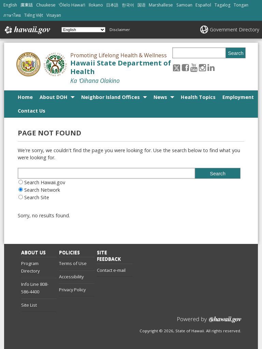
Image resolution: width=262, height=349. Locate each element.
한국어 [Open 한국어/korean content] (128, 5)
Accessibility (71, 277)
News (160, 97)
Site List (29, 305)
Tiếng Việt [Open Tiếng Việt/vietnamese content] (33, 15)
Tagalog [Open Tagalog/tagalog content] (222, 5)
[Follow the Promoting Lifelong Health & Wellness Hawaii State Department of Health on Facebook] (185, 67)
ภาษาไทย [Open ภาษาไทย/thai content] (12, 15)
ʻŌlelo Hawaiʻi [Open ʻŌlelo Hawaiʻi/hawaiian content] (72, 5)
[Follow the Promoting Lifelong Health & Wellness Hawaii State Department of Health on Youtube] (194, 67)
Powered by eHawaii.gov (209, 322)
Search (236, 53)
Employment (238, 97)
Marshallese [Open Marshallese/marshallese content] (161, 5)
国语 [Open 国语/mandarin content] (141, 5)
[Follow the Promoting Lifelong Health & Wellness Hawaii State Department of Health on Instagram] (202, 67)
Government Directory (234, 29)
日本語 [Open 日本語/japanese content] (112, 5)
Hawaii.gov (27, 30)
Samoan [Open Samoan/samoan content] (184, 5)
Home (25, 97)
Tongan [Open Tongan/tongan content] (241, 5)
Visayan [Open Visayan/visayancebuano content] (53, 15)
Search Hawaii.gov (44, 182)
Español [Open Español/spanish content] (203, 5)
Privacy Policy (72, 290)
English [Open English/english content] (10, 5)
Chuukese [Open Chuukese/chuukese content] (46, 5)
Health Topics (198, 97)
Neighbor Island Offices (110, 97)
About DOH (54, 97)
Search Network (42, 190)
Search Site (36, 197)
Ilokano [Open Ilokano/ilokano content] (96, 5)
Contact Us (31, 110)
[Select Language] (83, 29)
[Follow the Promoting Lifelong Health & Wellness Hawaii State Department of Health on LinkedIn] (211, 67)
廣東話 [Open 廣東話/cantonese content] (26, 5)
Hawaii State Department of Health (120, 67)
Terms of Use (73, 263)
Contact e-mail (111, 270)
